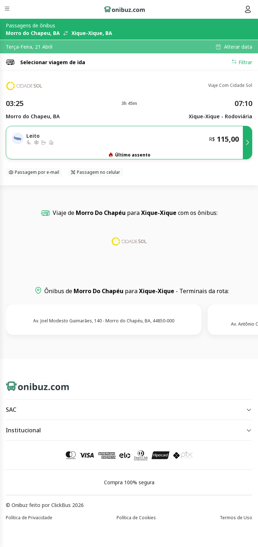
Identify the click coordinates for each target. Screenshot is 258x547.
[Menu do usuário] (248, 9)
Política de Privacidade (29, 518)
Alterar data (238, 46)
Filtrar (241, 62)
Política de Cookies (136, 518)
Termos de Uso (236, 518)
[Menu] (7, 9)
